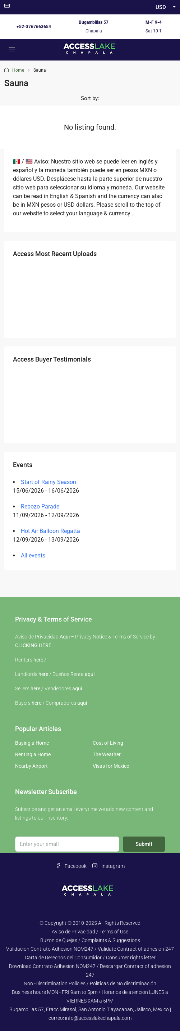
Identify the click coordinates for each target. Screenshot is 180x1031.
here (38, 660)
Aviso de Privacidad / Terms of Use (90, 931)
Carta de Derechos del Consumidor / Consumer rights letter (90, 957)
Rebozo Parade (40, 506)
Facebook (71, 866)
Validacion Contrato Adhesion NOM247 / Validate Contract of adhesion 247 (90, 949)
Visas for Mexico (111, 766)
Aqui (65, 637)
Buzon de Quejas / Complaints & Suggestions (90, 940)
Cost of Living (108, 743)
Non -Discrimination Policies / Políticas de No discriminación (90, 983)
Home (18, 70)
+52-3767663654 (34, 26)
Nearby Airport (31, 766)
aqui (89, 674)
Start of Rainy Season (48, 482)
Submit (143, 844)
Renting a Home (33, 754)
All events (33, 555)
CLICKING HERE (33, 645)
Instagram (108, 866)
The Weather (107, 754)
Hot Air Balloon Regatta (50, 531)
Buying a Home (32, 743)
